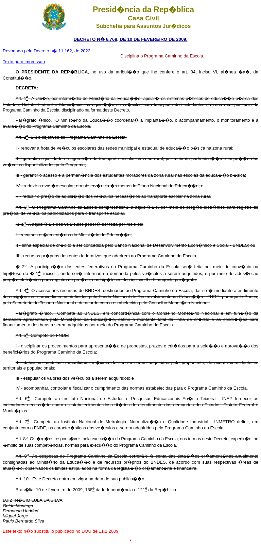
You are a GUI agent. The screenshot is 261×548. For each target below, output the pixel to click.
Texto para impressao (24, 61)
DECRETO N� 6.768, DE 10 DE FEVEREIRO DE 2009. (131, 39)
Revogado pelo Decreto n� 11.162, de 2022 (46, 50)
